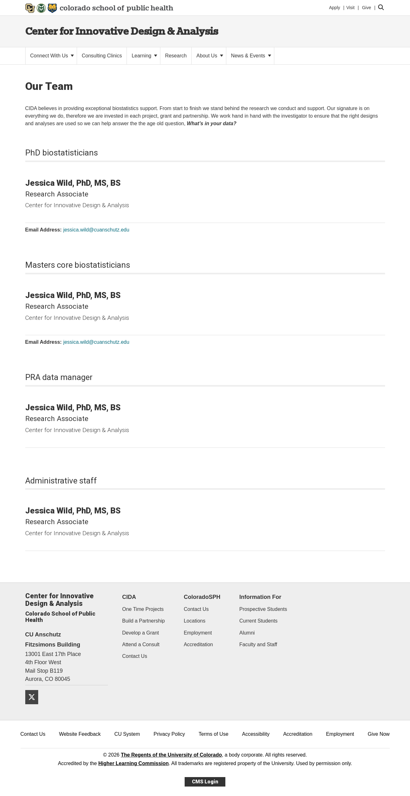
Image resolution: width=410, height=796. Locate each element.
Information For (260, 597)
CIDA (129, 597)
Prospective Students (263, 609)
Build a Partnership (143, 620)
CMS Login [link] (205, 782)
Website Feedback (80, 734)
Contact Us (134, 656)
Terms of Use (213, 734)
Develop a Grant (140, 632)
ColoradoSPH (202, 597)
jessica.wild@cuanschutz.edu (96, 229)
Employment (198, 632)
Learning (144, 55)
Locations (194, 620)
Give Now (378, 734)
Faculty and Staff (258, 644)
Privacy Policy (169, 734)
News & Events (251, 55)
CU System (127, 734)
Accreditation (198, 644)
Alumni (247, 632)
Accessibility (256, 734)
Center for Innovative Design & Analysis (121, 31)
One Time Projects (143, 609)
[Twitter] (34, 706)
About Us (209, 55)
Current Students (258, 620)
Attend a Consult (140, 644)
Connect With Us (52, 55)
